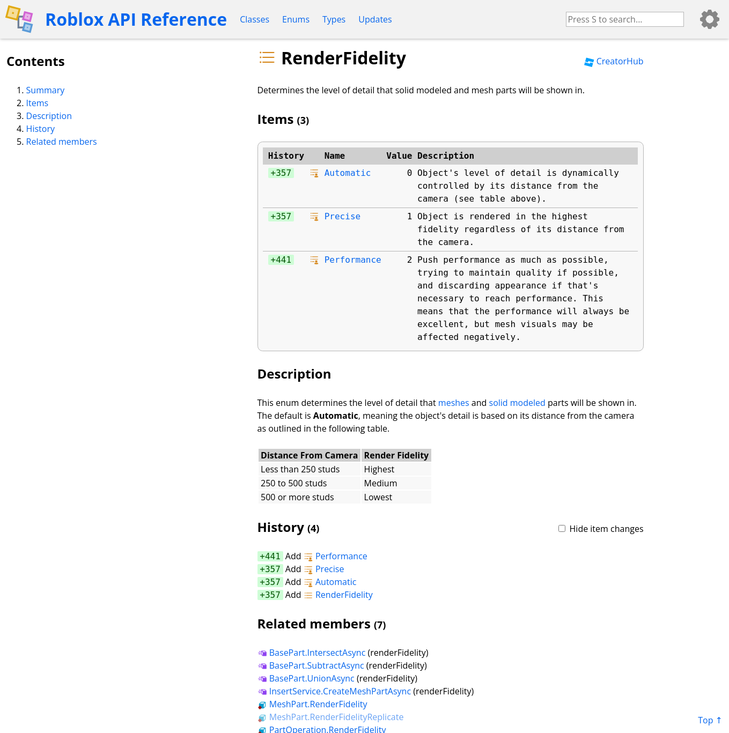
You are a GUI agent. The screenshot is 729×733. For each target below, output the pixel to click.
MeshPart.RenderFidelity (312, 704)
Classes (254, 19)
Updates (375, 19)
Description (49, 116)
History (40, 129)
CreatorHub (613, 61)
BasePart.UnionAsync (306, 678)
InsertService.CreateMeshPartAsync (334, 691)
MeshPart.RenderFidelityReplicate (330, 717)
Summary (45, 90)
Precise (342, 216)
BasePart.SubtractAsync (310, 665)
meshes (453, 403)
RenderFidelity (338, 595)
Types (333, 19)
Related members (61, 141)
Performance (353, 260)
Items (37, 103)
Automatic (348, 173)
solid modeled (517, 403)
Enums (296, 19)
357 (283, 173)
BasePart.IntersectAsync (311, 652)
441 (283, 260)
